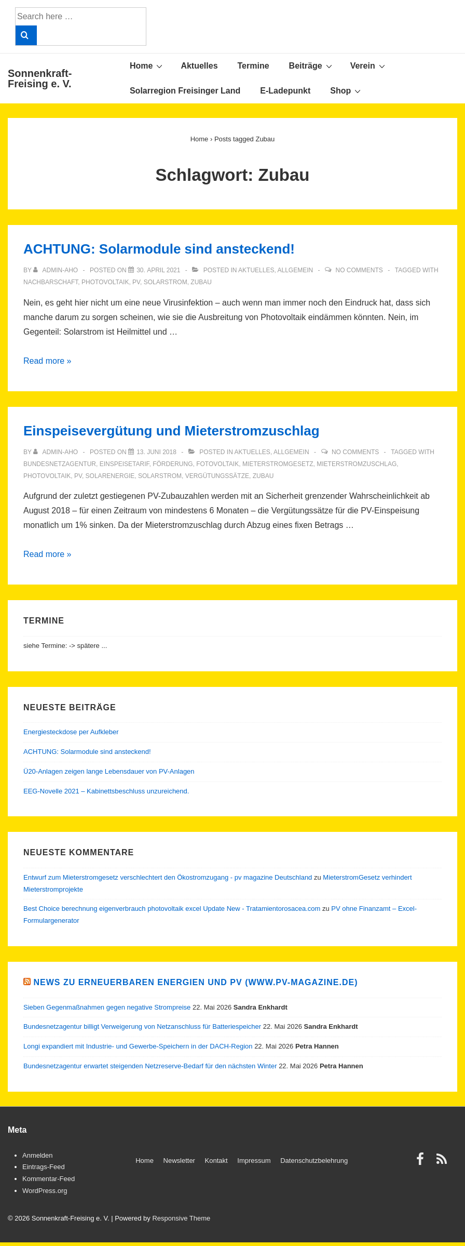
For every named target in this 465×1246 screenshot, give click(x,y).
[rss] (442, 1163)
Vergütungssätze (217, 476)
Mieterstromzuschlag (356, 464)
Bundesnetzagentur (59, 464)
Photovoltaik (105, 282)
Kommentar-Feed (48, 1179)
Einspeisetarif (124, 464)
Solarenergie (110, 476)
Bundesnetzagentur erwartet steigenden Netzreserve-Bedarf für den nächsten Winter (150, 1066)
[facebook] (422, 1163)
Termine (253, 65)
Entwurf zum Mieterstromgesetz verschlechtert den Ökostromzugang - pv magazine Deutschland (167, 877)
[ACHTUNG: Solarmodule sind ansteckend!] (158, 270)
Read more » (47, 360)
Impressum (253, 1160)
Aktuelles (199, 65)
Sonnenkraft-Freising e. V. (40, 78)
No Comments (358, 270)
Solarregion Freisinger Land (185, 90)
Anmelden (37, 1155)
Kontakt (216, 1160)
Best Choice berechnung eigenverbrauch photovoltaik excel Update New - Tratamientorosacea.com (171, 908)
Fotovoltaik (217, 464)
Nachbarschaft (50, 282)
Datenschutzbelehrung (314, 1160)
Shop (346, 90)
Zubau (201, 282)
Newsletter (179, 1160)
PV (136, 282)
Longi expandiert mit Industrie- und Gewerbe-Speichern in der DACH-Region (138, 1046)
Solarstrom (165, 282)
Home (147, 65)
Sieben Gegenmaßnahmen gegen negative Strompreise (106, 1007)
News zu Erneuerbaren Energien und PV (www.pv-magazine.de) (195, 982)
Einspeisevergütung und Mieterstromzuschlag (171, 431)
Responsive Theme (181, 1218)
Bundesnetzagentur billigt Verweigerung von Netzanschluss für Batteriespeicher (142, 1026)
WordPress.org (44, 1191)
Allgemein (295, 270)
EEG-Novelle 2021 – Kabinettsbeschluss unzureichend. (106, 791)
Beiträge (312, 65)
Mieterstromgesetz (277, 464)
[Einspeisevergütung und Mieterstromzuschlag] (156, 452)
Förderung (173, 464)
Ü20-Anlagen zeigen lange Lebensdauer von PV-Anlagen (109, 771)
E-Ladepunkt (285, 90)
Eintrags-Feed (43, 1167)
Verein (369, 65)
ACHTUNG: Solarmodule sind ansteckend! (159, 249)
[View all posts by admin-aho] (56, 270)
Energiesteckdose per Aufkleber (71, 732)
